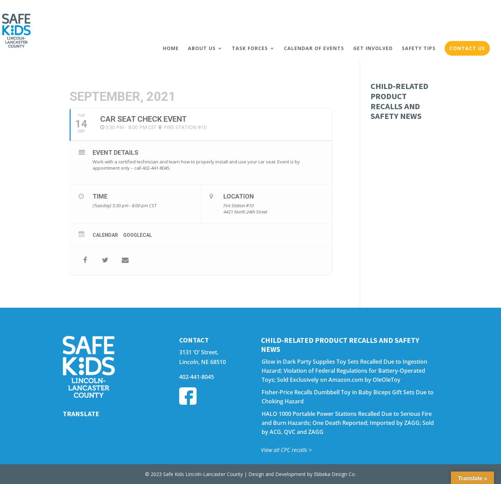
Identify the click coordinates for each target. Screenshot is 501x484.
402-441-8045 (196, 377)
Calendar (105, 235)
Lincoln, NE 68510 (202, 362)
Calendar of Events (314, 48)
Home (171, 48)
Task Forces (250, 48)
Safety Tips (419, 48)
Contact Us (467, 48)
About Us (202, 48)
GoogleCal (137, 235)
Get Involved (373, 48)
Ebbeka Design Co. (335, 474)
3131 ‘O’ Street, (198, 352)
